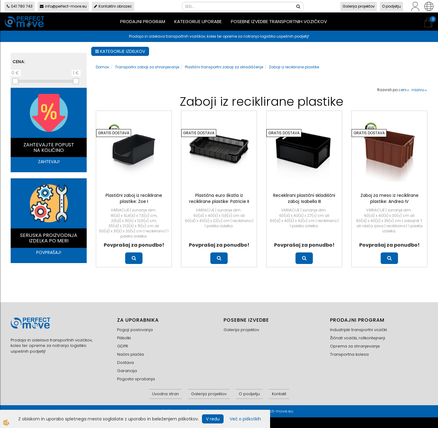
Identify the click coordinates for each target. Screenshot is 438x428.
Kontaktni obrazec (113, 6)
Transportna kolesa (349, 354)
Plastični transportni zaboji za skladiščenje (224, 67)
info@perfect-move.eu (63, 6)
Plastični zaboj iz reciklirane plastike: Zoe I (134, 198)
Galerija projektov (358, 6)
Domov (102, 67)
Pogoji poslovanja (135, 330)
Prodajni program (142, 21)
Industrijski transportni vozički (358, 330)
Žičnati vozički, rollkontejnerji (357, 338)
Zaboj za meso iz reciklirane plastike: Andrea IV (389, 198)
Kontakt (279, 394)
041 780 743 (20, 6)
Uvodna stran (165, 394)
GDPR (122, 346)
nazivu (419, 89)
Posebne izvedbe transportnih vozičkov (279, 21)
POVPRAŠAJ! (48, 252)
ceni (404, 89)
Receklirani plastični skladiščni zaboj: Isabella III (304, 198)
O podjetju (391, 6)
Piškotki (124, 338)
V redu (213, 419)
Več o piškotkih (245, 419)
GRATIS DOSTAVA (113, 132)
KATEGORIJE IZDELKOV (120, 51)
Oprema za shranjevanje (355, 346)
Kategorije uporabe (198, 21)
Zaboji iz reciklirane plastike (294, 67)
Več (134, 258)
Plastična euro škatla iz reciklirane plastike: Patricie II (219, 198)
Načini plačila (130, 354)
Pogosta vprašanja (136, 379)
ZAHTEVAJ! (49, 162)
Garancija (127, 371)
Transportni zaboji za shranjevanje (147, 67)
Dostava (125, 362)
